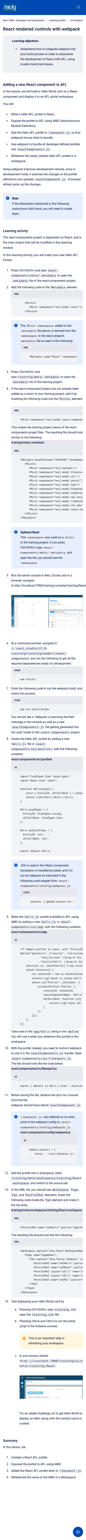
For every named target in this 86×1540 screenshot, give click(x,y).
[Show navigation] (78, 1532)
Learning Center (57, 20)
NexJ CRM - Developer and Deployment (23, 20)
